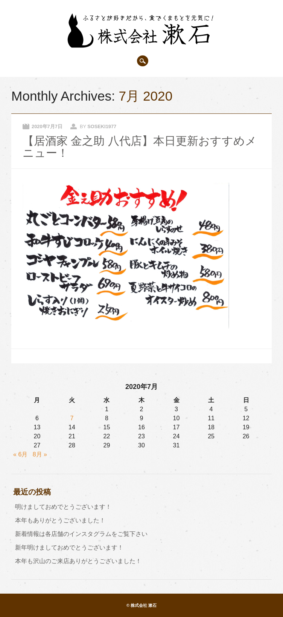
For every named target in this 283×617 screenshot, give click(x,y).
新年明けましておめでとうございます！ (69, 547)
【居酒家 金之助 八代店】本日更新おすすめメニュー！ (139, 147)
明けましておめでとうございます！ (63, 507)
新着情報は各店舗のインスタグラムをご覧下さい (81, 534)
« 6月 (20, 454)
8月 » (40, 454)
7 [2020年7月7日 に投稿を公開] (71, 418)
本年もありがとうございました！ (60, 520)
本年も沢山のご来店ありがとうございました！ (78, 561)
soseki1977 (101, 126)
